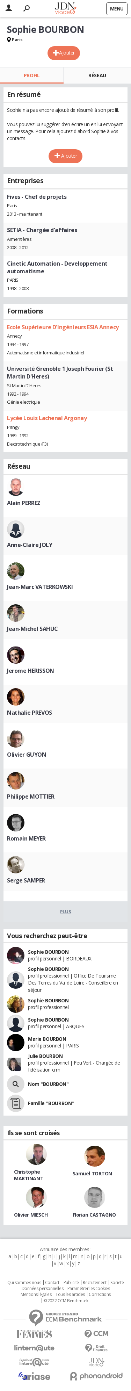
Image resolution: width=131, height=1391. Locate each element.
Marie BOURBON (47, 1039)
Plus (65, 911)
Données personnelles (43, 1288)
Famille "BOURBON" (51, 1103)
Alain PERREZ (24, 503)
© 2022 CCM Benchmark (65, 1300)
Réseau (97, 75)
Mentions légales (36, 1294)
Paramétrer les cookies (88, 1288)
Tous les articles (70, 1294)
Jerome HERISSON (30, 671)
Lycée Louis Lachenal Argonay (47, 418)
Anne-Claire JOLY (29, 545)
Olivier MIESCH (31, 1214)
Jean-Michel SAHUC (32, 629)
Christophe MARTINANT (28, 1175)
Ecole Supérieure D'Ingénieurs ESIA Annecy (63, 327)
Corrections (99, 1294)
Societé (117, 1282)
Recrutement (94, 1282)
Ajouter (67, 52)
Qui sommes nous (24, 1282)
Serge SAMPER (26, 880)
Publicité (71, 1282)
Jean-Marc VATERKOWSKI (40, 587)
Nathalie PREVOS (29, 712)
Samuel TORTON (92, 1173)
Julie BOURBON (45, 1056)
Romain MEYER (26, 838)
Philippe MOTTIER (30, 796)
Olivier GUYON (26, 754)
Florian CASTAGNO (94, 1214)
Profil (31, 75)
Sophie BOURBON (48, 952)
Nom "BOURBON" (48, 1084)
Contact (52, 1282)
